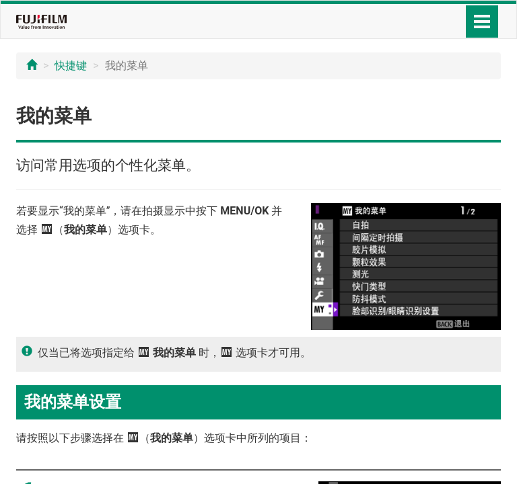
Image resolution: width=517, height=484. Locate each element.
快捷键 (71, 65)
